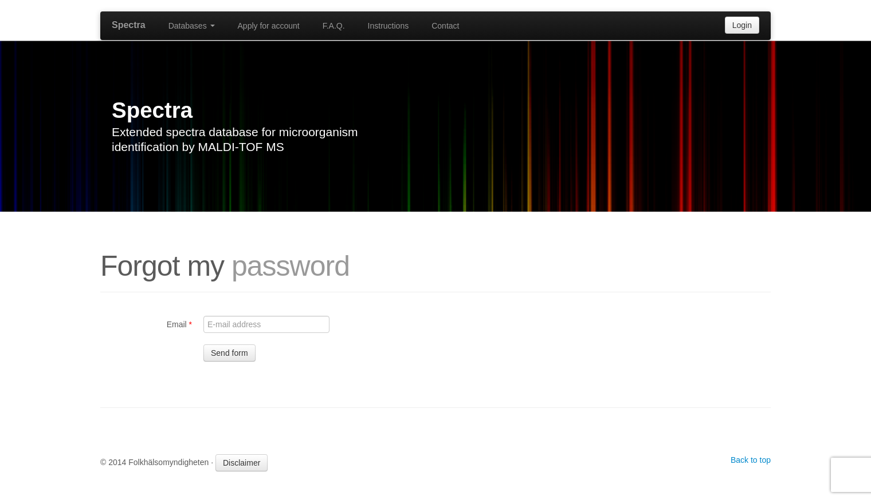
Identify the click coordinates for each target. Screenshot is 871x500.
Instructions (388, 25)
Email (179, 324)
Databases (191, 25)
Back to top (751, 460)
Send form (229, 353)
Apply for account (269, 25)
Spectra (129, 25)
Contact (445, 25)
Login (742, 25)
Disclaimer (241, 462)
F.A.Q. (334, 25)
